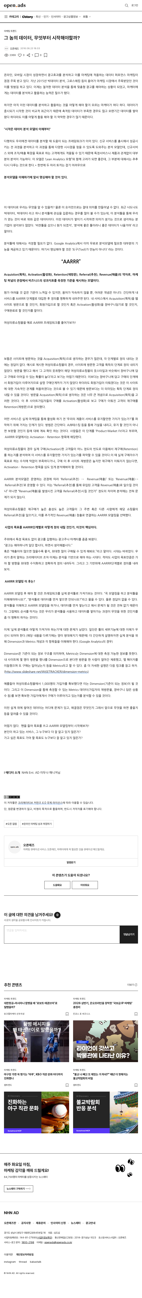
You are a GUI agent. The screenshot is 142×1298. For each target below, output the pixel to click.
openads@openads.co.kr (58, 1242)
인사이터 (56, 16)
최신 (38, 16)
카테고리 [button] (11, 17)
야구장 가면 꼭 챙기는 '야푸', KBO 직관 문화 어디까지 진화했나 (33, 1076)
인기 (46, 16)
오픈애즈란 (10, 1223)
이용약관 (8, 1254)
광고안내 (90, 1223)
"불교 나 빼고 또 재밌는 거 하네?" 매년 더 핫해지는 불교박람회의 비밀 (100, 1076)
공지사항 (26, 1223)
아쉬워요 (84, 885)
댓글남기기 (128, 934)
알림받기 (71, 862)
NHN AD (11, 1212)
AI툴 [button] (85, 16)
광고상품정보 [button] (71, 16)
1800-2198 (28, 1242)
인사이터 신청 (58, 1223)
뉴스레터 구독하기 (19, 1188)
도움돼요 (57, 885)
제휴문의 (41, 1223)
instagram (10, 1261)
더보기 (132, 985)
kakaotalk (35, 1261)
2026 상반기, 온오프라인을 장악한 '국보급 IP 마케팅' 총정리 (102, 1005)
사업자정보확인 (45, 1237)
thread (23, 1261)
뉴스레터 (75, 1223)
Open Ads (15, 5)
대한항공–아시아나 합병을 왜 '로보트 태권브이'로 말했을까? (30, 1005)
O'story (27, 16)
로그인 (134, 5)
